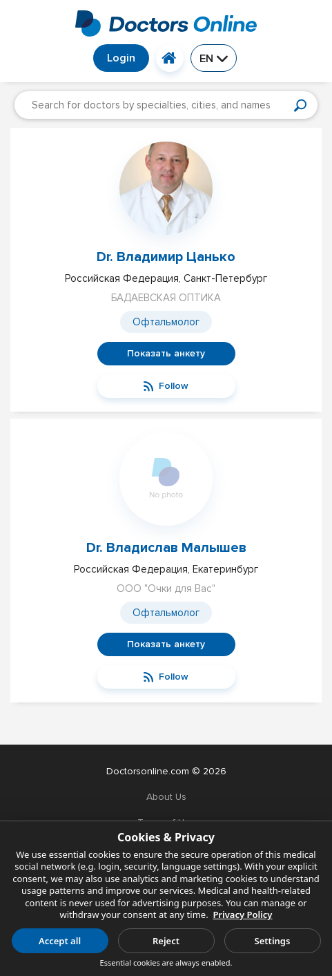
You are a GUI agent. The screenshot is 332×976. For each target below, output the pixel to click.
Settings (273, 941)
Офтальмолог (166, 322)
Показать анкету (166, 353)
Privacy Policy (242, 914)
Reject (166, 941)
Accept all (60, 941)
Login (121, 58)
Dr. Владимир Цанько (166, 257)
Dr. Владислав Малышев (166, 547)
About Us (166, 797)
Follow (166, 386)
